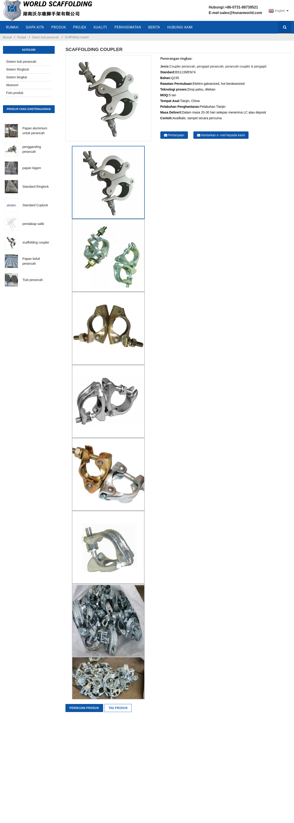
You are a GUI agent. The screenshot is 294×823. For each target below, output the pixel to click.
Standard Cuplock (35, 205)
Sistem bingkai (16, 77)
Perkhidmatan (127, 27)
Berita (154, 27)
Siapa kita (35, 27)
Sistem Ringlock (17, 69)
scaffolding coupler (36, 242)
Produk (58, 27)
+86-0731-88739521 (241, 7)
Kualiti (100, 27)
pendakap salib (33, 224)
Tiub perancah (33, 280)
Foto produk (14, 93)
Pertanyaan (176, 135)
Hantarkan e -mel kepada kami (223, 135)
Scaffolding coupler (77, 37)
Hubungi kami (180, 27)
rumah (12, 27)
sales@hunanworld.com (241, 13)
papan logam (32, 168)
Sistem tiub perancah (45, 37)
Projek (79, 27)
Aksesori (12, 85)
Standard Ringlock (36, 186)
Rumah (7, 37)
